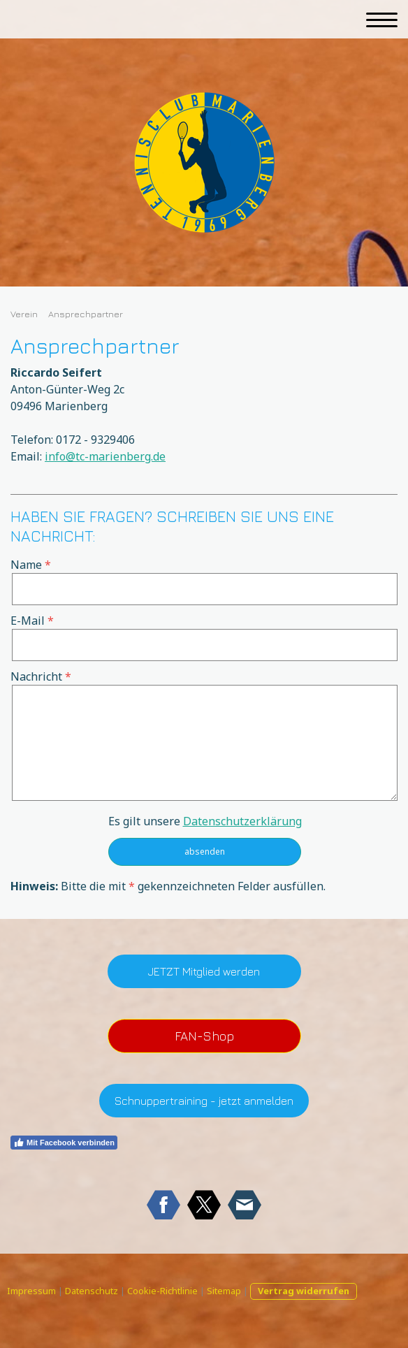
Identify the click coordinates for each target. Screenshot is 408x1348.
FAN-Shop (204, 1036)
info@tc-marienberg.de (105, 456)
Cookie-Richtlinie (162, 1290)
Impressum (31, 1290)
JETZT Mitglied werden (204, 971)
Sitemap (224, 1290)
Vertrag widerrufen (303, 1290)
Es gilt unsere (205, 821)
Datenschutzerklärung (242, 821)
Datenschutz (91, 1290)
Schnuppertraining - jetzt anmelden (204, 1100)
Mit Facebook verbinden (64, 1142)
